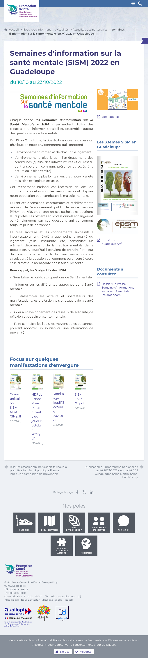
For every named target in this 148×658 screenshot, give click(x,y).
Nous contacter (30, 600)
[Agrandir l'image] (51, 100)
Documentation (49, 523)
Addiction (86, 546)
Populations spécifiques (99, 523)
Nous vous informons (37, 29)
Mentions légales (52, 600)
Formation (123, 523)
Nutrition (24, 523)
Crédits (69, 600)
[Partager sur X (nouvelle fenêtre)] (84, 492)
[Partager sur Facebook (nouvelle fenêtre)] (77, 492)
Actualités (62, 29)
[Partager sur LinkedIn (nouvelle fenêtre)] (91, 492)
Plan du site (11, 600)
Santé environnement (74, 523)
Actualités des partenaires (90, 29)
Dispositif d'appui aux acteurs (62, 546)
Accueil (14, 29)
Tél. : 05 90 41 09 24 (16, 589)
